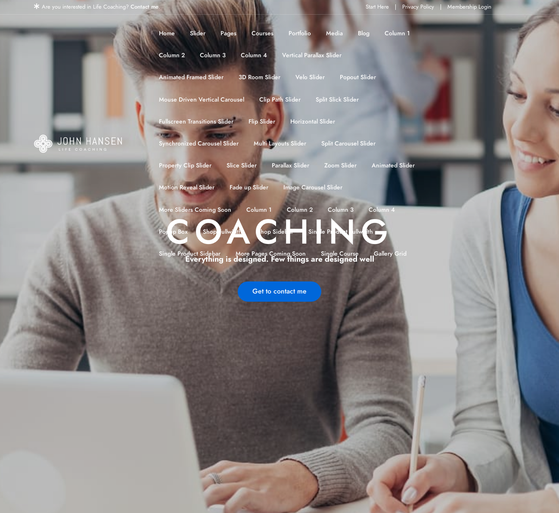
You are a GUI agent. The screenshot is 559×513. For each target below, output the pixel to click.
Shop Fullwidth (222, 232)
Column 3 (213, 55)
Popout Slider (358, 77)
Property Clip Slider (185, 165)
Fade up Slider (249, 187)
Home (167, 33)
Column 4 (254, 55)
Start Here (377, 7)
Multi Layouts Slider (280, 143)
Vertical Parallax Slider (312, 55)
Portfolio (300, 33)
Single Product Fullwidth (340, 232)
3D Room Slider (259, 77)
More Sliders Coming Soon (195, 210)
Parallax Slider (290, 165)
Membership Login (469, 7)
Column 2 (172, 55)
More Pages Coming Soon (271, 254)
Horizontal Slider (312, 121)
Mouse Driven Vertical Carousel (201, 100)
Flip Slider (261, 121)
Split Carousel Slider (348, 143)
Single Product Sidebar (189, 254)
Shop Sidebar (275, 232)
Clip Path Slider (280, 100)
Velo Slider (310, 77)
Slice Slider (242, 165)
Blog (364, 33)
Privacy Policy (418, 7)
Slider (197, 33)
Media (334, 33)
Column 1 (397, 33)
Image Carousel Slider (312, 187)
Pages (228, 33)
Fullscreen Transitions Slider (196, 121)
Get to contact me (279, 291)
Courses (262, 33)
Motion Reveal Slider (186, 187)
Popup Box (173, 232)
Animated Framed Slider (191, 77)
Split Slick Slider (337, 100)
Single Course (340, 254)
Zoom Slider (340, 165)
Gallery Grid (390, 254)
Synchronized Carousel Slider (199, 143)
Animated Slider (393, 165)
